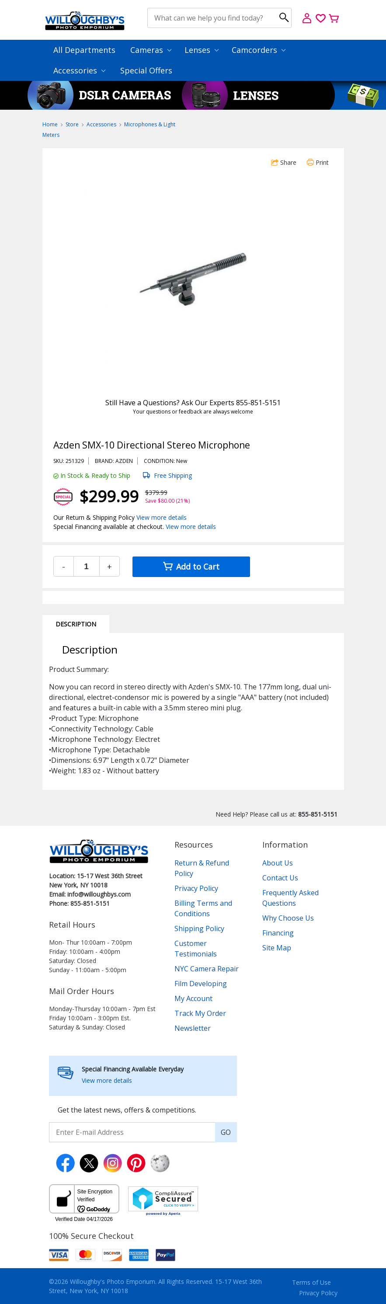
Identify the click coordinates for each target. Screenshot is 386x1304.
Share (283, 162)
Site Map (276, 948)
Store (72, 124)
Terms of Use (311, 1282)
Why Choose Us (288, 918)
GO (226, 1132)
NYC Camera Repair (206, 969)
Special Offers (146, 70)
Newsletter (192, 1028)
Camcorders (258, 50)
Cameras (150, 50)
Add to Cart (191, 566)
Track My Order (200, 1013)
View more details (161, 517)
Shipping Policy (199, 928)
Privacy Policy (196, 888)
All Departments (84, 50)
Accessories (79, 70)
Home (50, 124)
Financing (278, 933)
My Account (193, 998)
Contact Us (280, 878)
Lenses (201, 50)
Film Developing (200, 983)
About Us (277, 863)
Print (318, 162)
